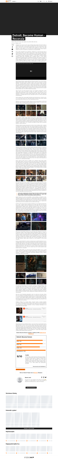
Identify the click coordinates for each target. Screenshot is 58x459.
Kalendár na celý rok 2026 (29, 428)
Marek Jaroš (14, 43)
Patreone (36, 372)
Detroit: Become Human (20, 369)
